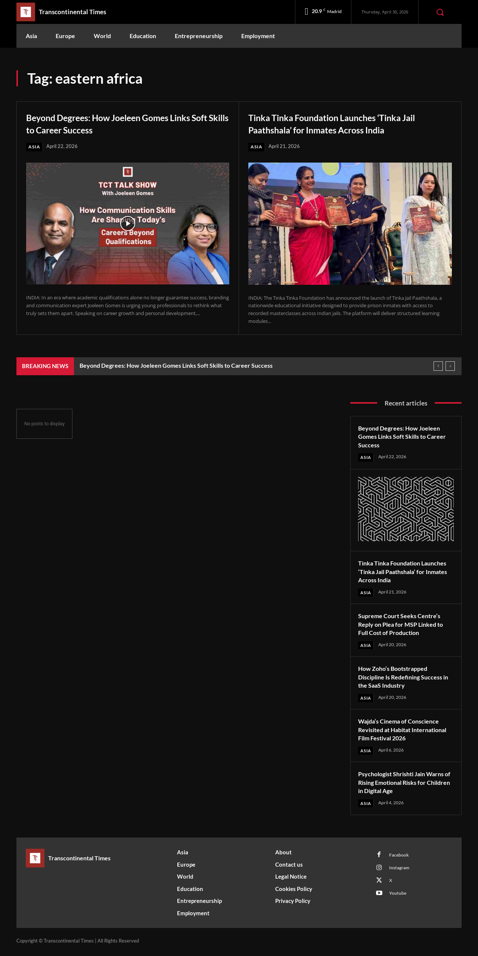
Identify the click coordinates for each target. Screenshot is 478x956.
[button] (440, 12)
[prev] (438, 366)
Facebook (400, 858)
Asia (34, 147)
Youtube (399, 899)
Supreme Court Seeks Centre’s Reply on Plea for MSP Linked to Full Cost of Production (405, 625)
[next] (450, 366)
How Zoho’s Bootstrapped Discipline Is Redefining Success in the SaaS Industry (405, 678)
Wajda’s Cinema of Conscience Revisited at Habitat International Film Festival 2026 (405, 731)
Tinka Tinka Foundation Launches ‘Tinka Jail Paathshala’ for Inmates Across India (341, 123)
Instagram (401, 872)
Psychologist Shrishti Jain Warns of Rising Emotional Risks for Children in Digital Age (405, 783)
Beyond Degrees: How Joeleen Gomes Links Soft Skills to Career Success (126, 123)
